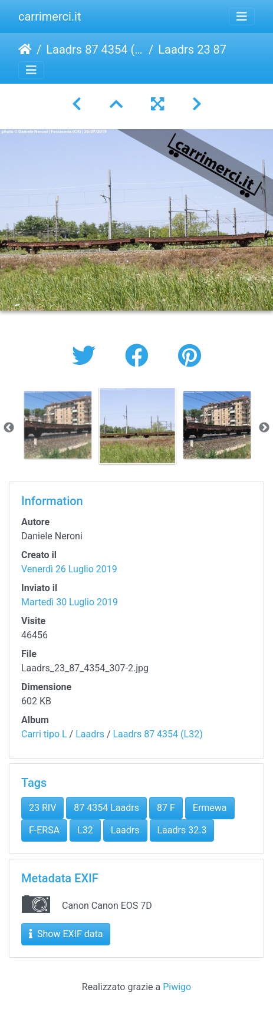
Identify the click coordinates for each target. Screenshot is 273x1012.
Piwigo (177, 987)
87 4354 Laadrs (106, 807)
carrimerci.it (49, 16)
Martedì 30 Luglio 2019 (69, 602)
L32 (85, 830)
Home (25, 49)
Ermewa (210, 807)
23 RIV (42, 807)
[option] (57, 425)
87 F (166, 807)
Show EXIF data (66, 934)
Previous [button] (9, 428)
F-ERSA (44, 830)
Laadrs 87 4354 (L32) (95, 49)
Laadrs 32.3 (182, 830)
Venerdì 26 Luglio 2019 (69, 569)
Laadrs (89, 734)
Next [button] (264, 428)
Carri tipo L (44, 734)
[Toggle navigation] (242, 16)
